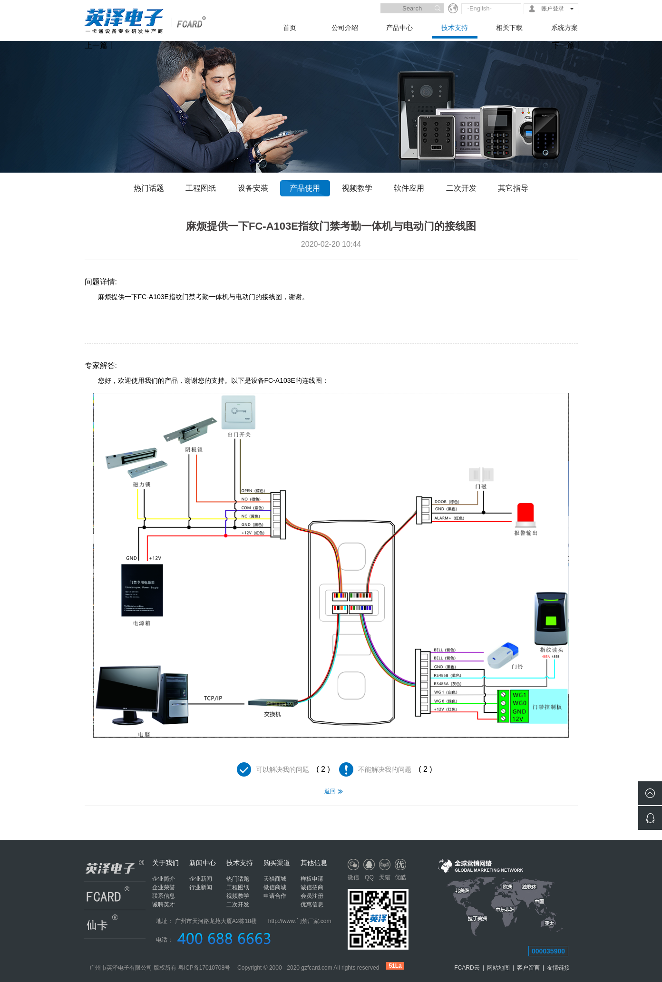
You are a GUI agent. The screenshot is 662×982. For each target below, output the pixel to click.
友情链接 (558, 967)
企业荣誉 (163, 887)
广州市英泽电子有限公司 (120, 967)
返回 (330, 791)
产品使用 (305, 188)
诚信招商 (312, 887)
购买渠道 (276, 862)
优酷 (400, 877)
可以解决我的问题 (282, 769)
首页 (289, 27)
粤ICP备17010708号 (204, 967)
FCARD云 (466, 967)
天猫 (384, 877)
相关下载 (509, 27)
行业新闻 (200, 887)
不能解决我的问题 (384, 769)
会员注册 (312, 896)
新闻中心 (202, 862)
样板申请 (312, 878)
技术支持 (454, 27)
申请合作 (274, 896)
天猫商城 (274, 878)
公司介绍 (344, 27)
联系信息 (163, 896)
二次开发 (461, 188)
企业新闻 (200, 878)
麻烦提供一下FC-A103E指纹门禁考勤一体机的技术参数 (565, 818)
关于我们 (165, 862)
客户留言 (528, 967)
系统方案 (564, 27)
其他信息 (314, 862)
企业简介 (163, 878)
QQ (369, 877)
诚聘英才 (163, 904)
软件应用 (409, 188)
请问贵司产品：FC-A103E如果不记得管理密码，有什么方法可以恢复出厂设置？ (98, 818)
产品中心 (399, 27)
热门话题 (149, 188)
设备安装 (253, 188)
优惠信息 (312, 904)
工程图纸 (200, 188)
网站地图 (498, 967)
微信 (353, 877)
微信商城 (274, 887)
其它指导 (513, 188)
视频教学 (357, 188)
